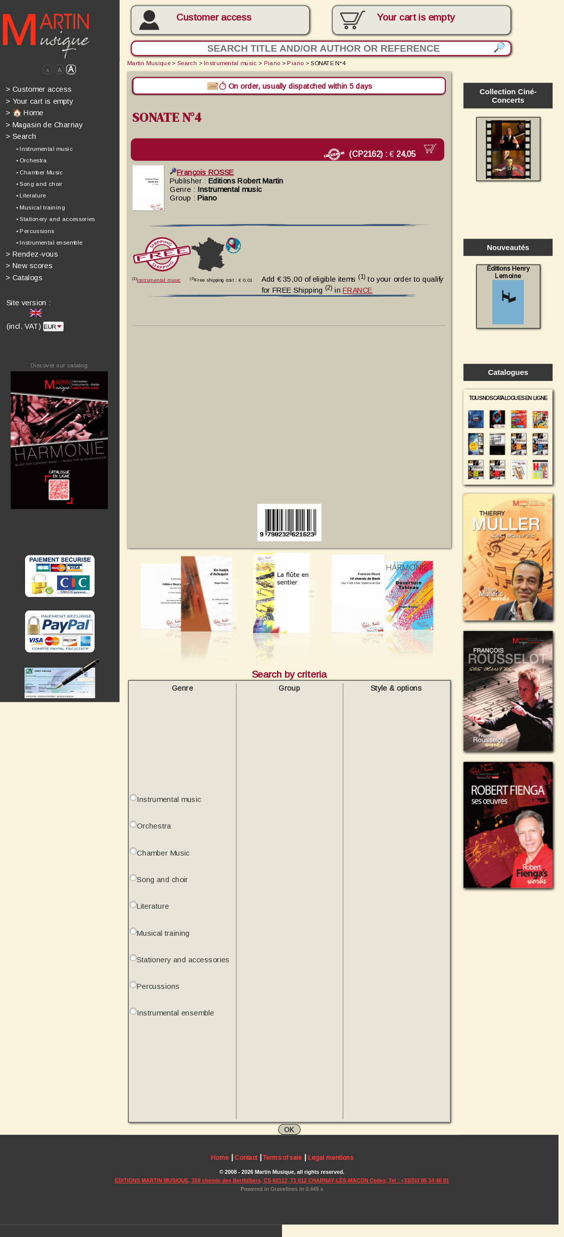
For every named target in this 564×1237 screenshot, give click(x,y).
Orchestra (154, 825)
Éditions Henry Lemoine (508, 294)
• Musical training (40, 207)
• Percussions (35, 231)
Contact (245, 1157)
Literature (153, 905)
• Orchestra (31, 160)
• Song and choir (39, 183)
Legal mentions (331, 1157)
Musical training (163, 932)
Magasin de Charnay (44, 124)
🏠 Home (25, 112)
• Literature (31, 195)
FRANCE (358, 289)
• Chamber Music (39, 172)
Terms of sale (282, 1157)
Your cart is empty (39, 101)
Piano (272, 63)
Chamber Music (163, 852)
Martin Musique (148, 63)
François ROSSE (202, 171)
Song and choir (162, 878)
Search (21, 136)
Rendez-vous (32, 254)
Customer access (213, 17)
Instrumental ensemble (175, 1012)
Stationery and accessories (183, 958)
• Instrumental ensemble (49, 243)
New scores (29, 265)
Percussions (158, 985)
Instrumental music (230, 63)
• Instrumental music (44, 148)
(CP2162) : (373, 154)
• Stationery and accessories (55, 219)
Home (220, 1157)
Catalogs (24, 277)
